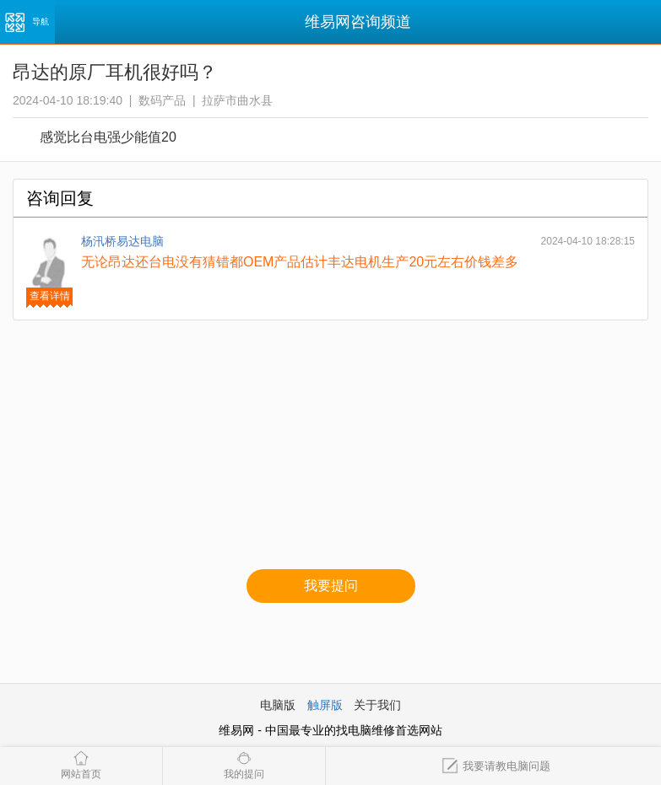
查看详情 (50, 296)
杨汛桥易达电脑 (122, 241)
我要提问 (331, 585)
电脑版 (277, 705)
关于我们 (377, 705)
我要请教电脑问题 (496, 766)
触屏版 (325, 705)
